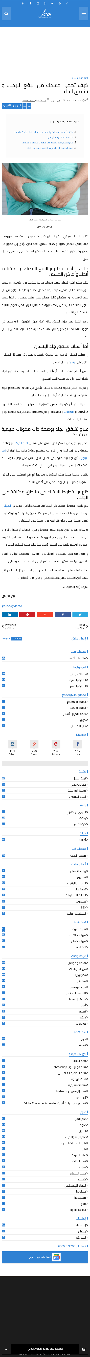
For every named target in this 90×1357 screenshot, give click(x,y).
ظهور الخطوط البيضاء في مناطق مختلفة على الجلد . (49, 148)
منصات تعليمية (77, 1085)
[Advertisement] (45, 52)
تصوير (82, 1012)
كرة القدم (80, 825)
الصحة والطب (78, 708)
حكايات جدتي (78, 785)
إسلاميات (80, 1226)
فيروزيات (81, 1024)
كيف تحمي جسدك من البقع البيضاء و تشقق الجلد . (45, 88)
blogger (6, 638)
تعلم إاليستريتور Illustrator (70, 1091)
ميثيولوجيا (80, 1198)
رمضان (82, 1232)
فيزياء (82, 1168)
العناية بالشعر (78, 686)
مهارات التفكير (77, 935)
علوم (83, 1125)
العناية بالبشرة (77, 680)
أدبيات (82, 840)
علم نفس (80, 1119)
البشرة (72, 362)
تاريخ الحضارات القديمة (73, 1143)
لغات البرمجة (78, 1079)
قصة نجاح (80, 890)
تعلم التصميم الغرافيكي (72, 1073)
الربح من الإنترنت (76, 883)
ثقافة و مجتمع (77, 963)
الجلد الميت (22, 443)
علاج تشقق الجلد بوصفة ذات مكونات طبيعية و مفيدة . (47, 142)
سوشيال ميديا (77, 1000)
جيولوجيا (81, 1192)
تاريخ (83, 1149)
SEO (83, 908)
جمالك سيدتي (78, 674)
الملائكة (81, 1238)
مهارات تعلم (78, 941)
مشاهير (81, 981)
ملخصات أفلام (77, 659)
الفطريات (69, 411)
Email (6, 105)
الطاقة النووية (77, 1210)
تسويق (81, 877)
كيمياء (82, 1180)
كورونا (82, 720)
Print (17, 105)
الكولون (6, 505)
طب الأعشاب (78, 726)
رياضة (82, 819)
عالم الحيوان (79, 1155)
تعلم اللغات (79, 1061)
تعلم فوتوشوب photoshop (69, 1067)
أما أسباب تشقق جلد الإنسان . (59, 137)
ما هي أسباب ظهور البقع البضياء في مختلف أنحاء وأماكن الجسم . (43, 132)
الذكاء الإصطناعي (75, 1186)
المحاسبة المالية (76, 914)
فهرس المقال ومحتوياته (64, 121)
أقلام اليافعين (77, 797)
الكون (82, 1131)
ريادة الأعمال (78, 871)
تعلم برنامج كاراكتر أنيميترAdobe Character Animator (54, 1103)
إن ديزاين (81, 1097)
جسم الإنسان (78, 1174)
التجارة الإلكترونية (76, 896)
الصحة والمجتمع (12, 606)
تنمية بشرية (79, 929)
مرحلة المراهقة (77, 791)
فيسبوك (81, 902)
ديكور (82, 1018)
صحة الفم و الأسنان (74, 714)
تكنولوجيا (80, 975)
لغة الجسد (80, 948)
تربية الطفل (79, 779)
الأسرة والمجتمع (76, 993)
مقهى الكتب (78, 856)
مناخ (83, 1204)
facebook (16, 638)
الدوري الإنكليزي (76, 812)
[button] (45, 1257)
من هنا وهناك (77, 969)
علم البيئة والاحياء (75, 1137)
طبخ (83, 1039)
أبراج (83, 1006)
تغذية (82, 1045)
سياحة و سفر (78, 987)
